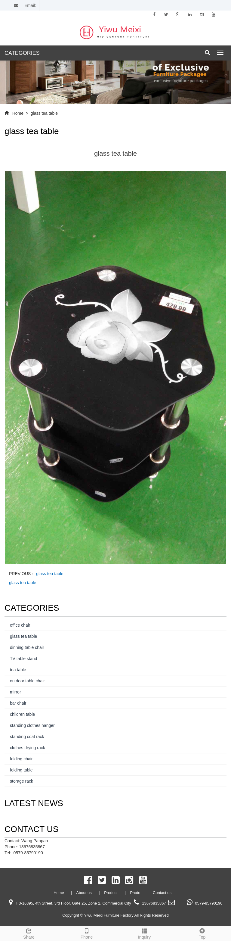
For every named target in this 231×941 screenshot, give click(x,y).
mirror (15, 692)
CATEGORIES (22, 53)
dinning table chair (27, 647)
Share (29, 932)
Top (202, 932)
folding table (21, 770)
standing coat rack (27, 736)
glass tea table (43, 113)
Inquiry (144, 932)
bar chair (18, 703)
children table (22, 714)
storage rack (21, 781)
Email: (24, 5)
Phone (87, 932)
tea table (18, 669)
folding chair (21, 758)
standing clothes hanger (32, 725)
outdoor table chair (27, 680)
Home (17, 113)
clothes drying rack (27, 747)
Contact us (162, 892)
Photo (135, 892)
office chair (20, 625)
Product (111, 892)
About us (84, 892)
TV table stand (23, 658)
